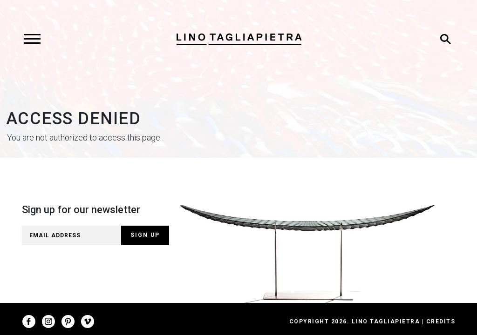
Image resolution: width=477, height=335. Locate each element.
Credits (441, 321)
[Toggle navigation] (32, 39)
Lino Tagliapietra (386, 321)
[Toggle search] (445, 39)
